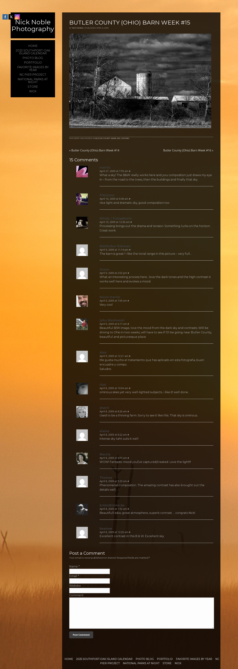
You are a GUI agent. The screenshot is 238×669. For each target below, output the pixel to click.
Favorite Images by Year (194, 659)
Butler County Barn (105, 138)
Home (68, 659)
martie (105, 167)
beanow (106, 528)
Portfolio (165, 659)
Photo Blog (145, 659)
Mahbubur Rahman (115, 246)
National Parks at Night (141, 663)
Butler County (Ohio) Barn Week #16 (188, 150)
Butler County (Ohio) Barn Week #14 (94, 150)
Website (75, 585)
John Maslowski (112, 320)
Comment (76, 595)
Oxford (125, 138)
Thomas (106, 477)
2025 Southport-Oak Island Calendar (104, 659)
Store (167, 663)
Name (73, 566)
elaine (104, 431)
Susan (104, 269)
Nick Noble (78, 28)
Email (73, 576)
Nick (178, 663)
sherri (104, 407)
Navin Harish (110, 297)
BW (118, 138)
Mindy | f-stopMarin (116, 218)
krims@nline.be (112, 505)
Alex (103, 352)
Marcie (105, 454)
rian (103, 384)
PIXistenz (107, 195)
